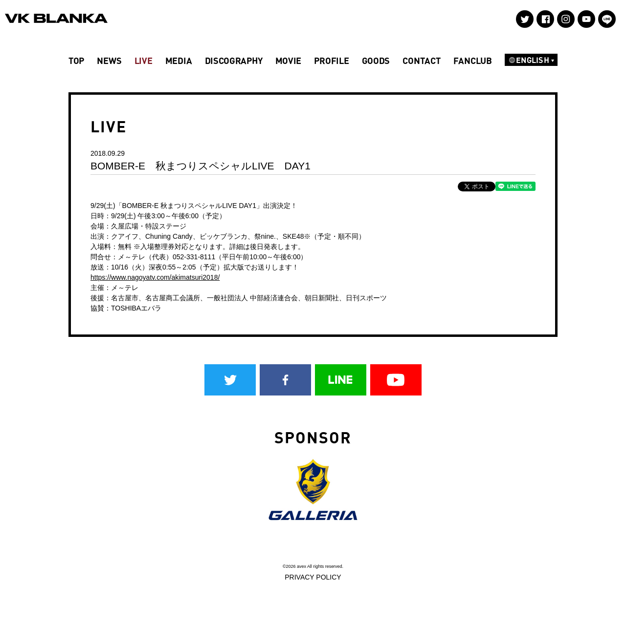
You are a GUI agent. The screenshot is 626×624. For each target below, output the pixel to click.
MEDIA (178, 60)
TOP (76, 60)
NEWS (109, 60)
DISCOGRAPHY (234, 60)
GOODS (376, 60)
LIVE (143, 60)
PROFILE (331, 60)
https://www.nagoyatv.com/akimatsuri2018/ (155, 277)
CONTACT (421, 60)
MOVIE (288, 60)
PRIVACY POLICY (313, 577)
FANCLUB (472, 60)
